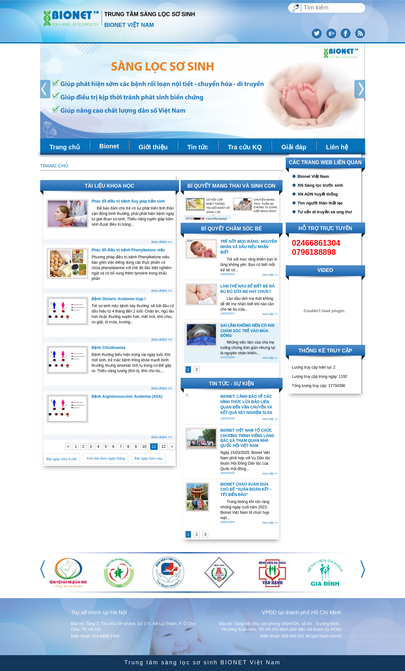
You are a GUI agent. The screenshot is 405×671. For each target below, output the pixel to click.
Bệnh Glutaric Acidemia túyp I (119, 299)
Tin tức (197, 147)
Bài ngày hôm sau (148, 458)
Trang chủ (65, 147)
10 (144, 446)
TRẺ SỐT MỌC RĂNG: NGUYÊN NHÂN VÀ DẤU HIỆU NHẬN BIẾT (249, 247)
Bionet (109, 146)
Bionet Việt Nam (313, 176)
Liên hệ (337, 147)
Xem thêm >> (161, 242)
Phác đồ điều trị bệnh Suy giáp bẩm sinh (128, 201)
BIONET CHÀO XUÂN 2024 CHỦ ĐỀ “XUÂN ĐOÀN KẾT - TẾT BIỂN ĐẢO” (246, 489)
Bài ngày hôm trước (62, 459)
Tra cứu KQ (245, 147)
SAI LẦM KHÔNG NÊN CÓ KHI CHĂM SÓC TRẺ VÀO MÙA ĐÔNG (248, 330)
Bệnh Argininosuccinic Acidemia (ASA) (127, 396)
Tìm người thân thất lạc (320, 203)
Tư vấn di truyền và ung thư (325, 212)
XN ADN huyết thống (318, 194)
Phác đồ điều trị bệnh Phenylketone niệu (128, 250)
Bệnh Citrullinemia (108, 347)
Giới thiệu (153, 147)
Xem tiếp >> (270, 274)
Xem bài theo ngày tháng (105, 458)
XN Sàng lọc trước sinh (320, 185)
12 (163, 446)
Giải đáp (293, 147)
